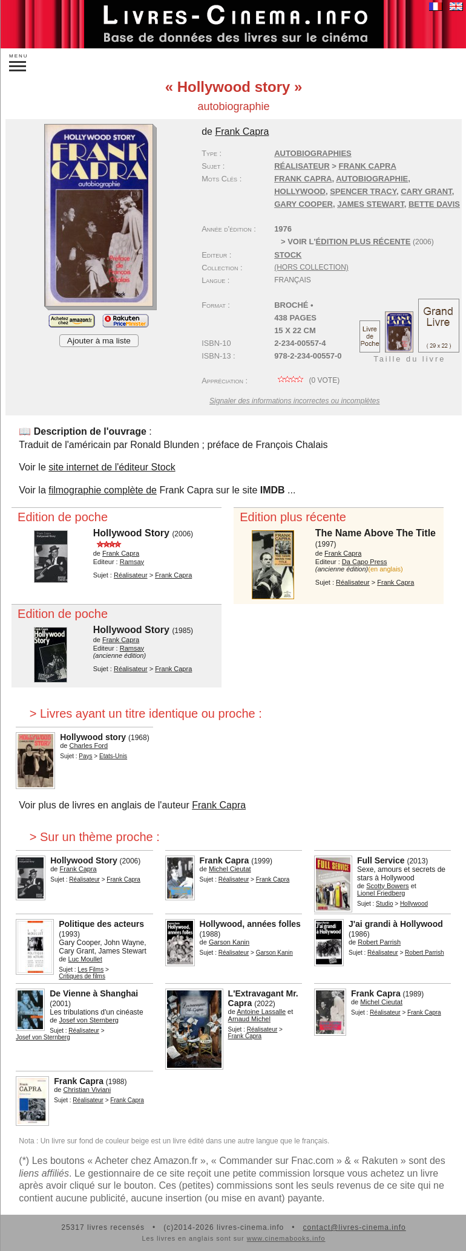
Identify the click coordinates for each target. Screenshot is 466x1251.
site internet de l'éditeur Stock (111, 467)
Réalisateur (301, 166)
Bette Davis (434, 204)
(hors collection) (311, 267)
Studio (384, 903)
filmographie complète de (102, 490)
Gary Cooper (303, 204)
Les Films (90, 969)
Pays (85, 756)
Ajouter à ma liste (99, 340)
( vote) (307, 380)
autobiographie (372, 178)
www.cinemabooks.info (286, 1238)
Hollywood (300, 191)
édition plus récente (363, 241)
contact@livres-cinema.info (354, 1227)
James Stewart (370, 204)
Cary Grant (426, 191)
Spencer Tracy (363, 191)
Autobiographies (313, 153)
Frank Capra (303, 178)
